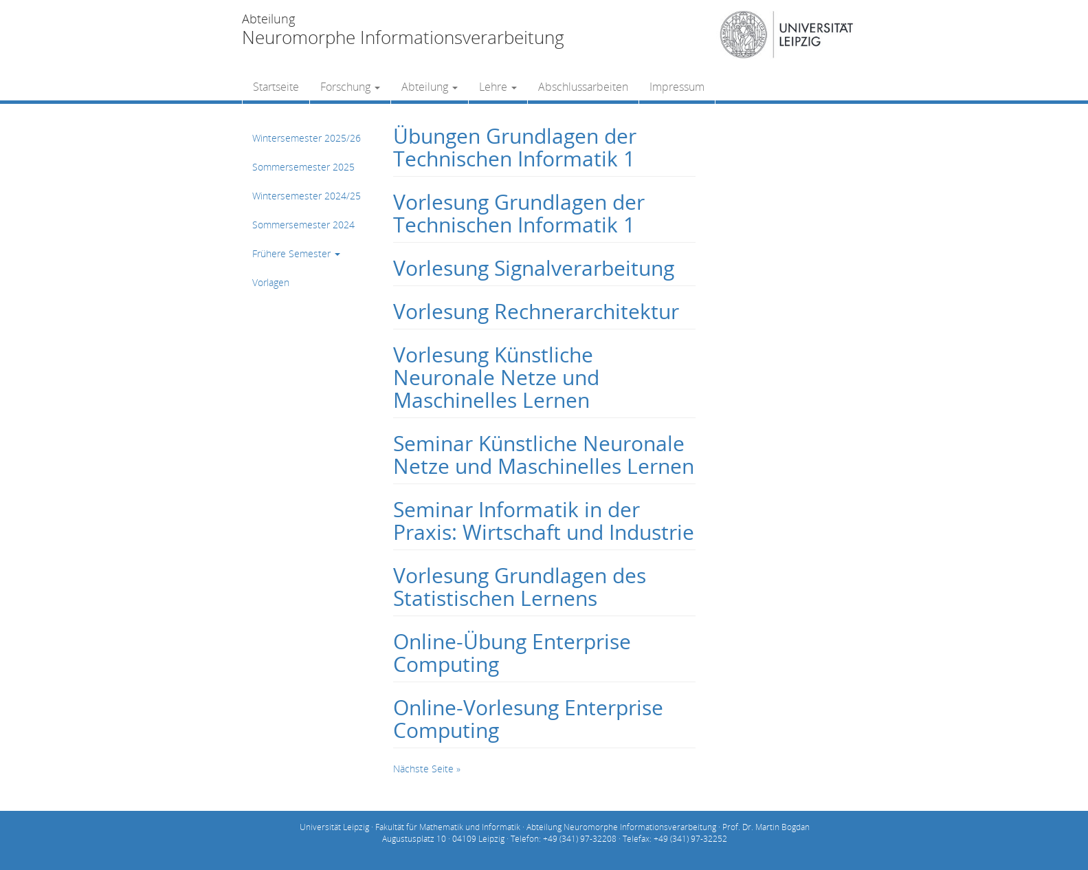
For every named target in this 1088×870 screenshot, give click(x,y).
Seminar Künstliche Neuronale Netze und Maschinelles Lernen (543, 454)
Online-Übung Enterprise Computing (512, 652)
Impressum (677, 86)
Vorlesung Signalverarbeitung (533, 268)
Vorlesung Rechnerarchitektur (536, 311)
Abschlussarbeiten (583, 86)
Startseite (276, 86)
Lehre (498, 86)
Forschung (350, 86)
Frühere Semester (296, 253)
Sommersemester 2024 (303, 224)
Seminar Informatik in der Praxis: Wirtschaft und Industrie (543, 520)
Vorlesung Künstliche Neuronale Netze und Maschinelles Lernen (496, 377)
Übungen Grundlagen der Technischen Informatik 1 (514, 147)
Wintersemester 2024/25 (306, 195)
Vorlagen (270, 282)
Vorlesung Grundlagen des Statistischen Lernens (519, 586)
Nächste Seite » (426, 768)
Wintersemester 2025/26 (306, 137)
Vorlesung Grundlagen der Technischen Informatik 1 (519, 213)
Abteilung (429, 86)
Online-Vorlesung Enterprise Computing (528, 718)
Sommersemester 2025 (303, 166)
